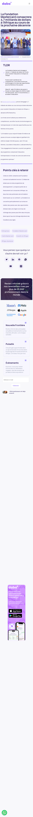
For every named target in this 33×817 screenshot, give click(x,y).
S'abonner (16, 385)
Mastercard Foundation (9, 102)
